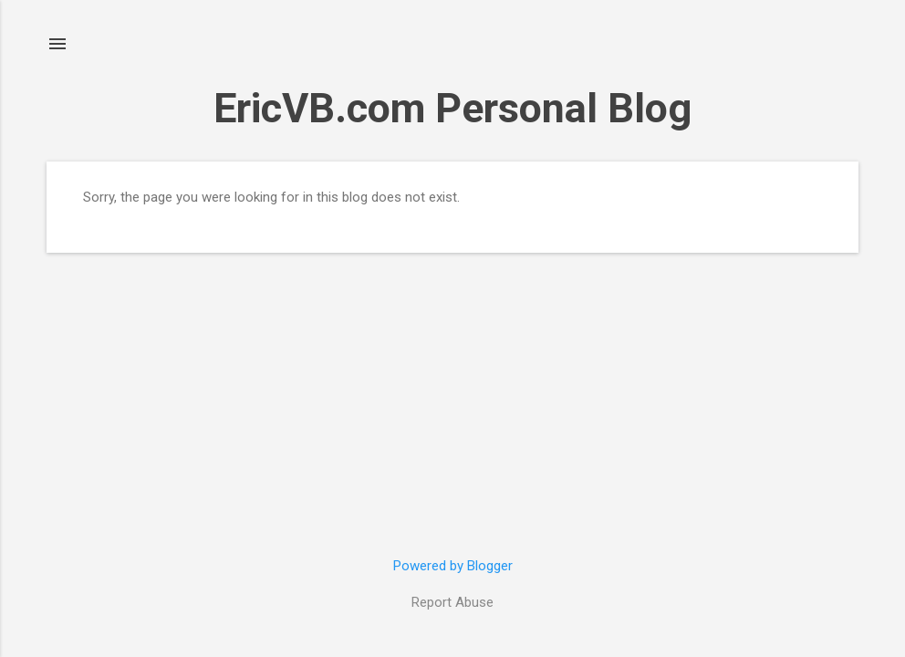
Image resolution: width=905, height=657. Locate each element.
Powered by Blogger (453, 566)
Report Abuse (452, 602)
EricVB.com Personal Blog (452, 108)
